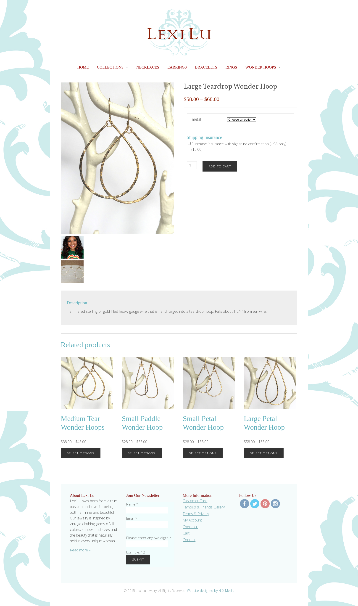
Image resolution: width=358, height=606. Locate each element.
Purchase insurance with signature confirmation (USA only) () (237, 146)
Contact (189, 539)
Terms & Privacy (196, 513)
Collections (110, 67)
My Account (192, 520)
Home (83, 67)
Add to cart (220, 166)
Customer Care (195, 500)
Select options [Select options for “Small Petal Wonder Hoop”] (202, 453)
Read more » (80, 550)
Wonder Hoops (260, 67)
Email (131, 518)
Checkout (190, 526)
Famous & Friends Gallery (204, 507)
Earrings (177, 67)
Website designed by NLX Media (210, 590)
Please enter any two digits (148, 537)
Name (132, 504)
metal (196, 119)
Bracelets (206, 67)
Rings (231, 67)
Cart (186, 533)
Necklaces (147, 67)
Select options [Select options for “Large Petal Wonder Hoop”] (263, 453)
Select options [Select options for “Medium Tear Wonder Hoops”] (80, 453)
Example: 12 (135, 552)
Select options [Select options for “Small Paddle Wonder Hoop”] (141, 453)
